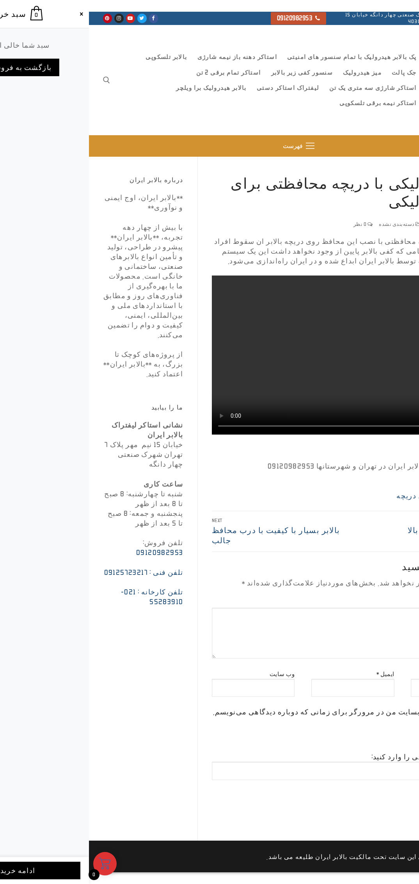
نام (399, 674)
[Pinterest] (18, 18)
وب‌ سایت (193, 674)
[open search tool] (17, 80)
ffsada (393, 224)
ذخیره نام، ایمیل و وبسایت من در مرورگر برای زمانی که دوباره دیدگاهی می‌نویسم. (260, 711)
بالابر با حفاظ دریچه (340, 495)
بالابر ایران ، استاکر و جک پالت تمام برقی (377, 109)
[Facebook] (64, 18)
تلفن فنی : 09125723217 (54, 572)
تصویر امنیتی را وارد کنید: (324, 756)
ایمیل (296, 674)
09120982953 (209, 18)
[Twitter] (52, 18)
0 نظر (274, 224)
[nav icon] (209, 146)
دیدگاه (395, 603)
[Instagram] (29, 18)
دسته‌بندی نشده (311, 224)
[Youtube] (41, 18)
